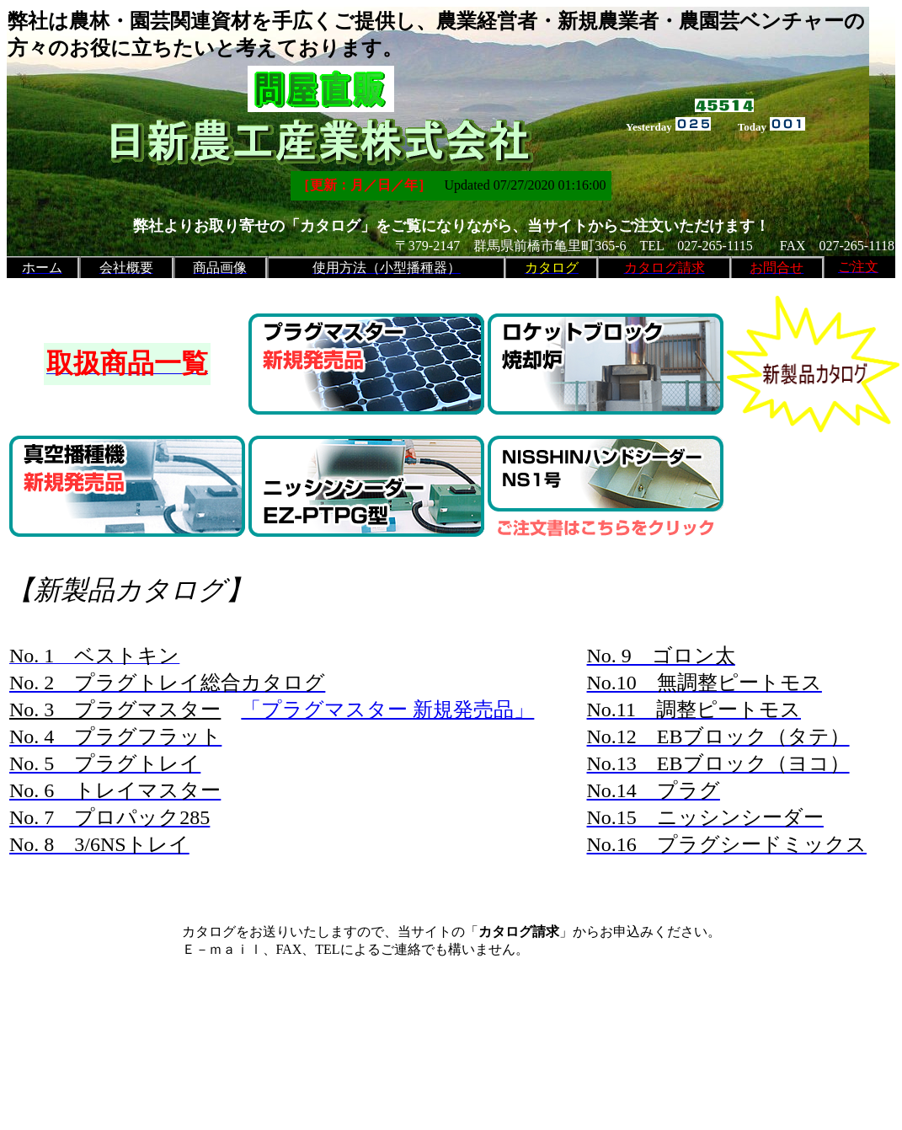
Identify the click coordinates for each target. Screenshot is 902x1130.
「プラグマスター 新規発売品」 (387, 709)
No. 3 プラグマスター (115, 709)
